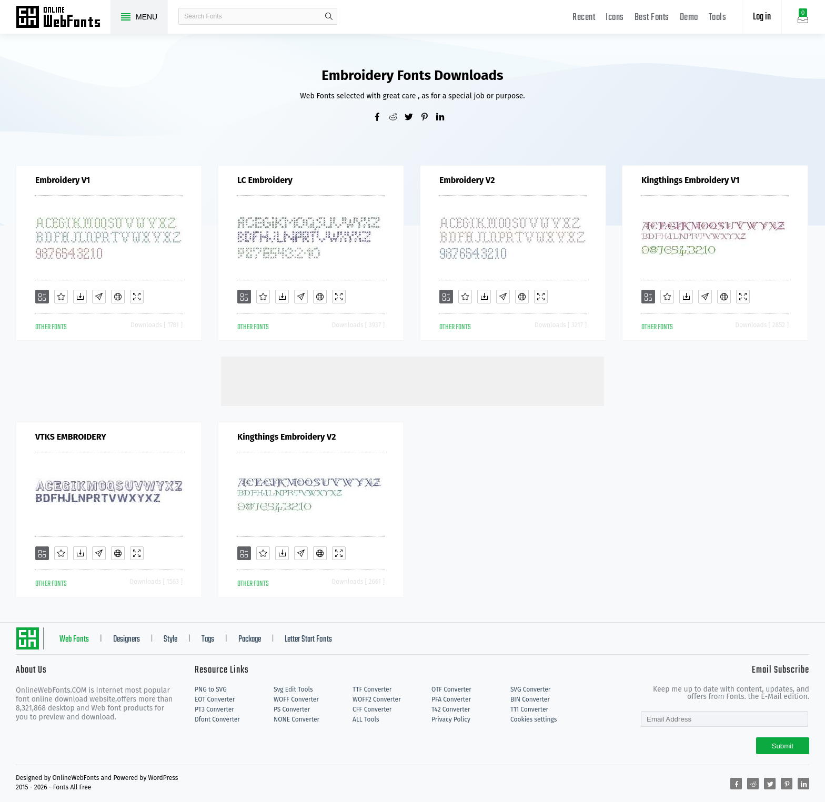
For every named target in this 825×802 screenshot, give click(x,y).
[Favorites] (61, 296)
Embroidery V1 (62, 180)
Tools (718, 17)
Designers (126, 639)
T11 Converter (529, 709)
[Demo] (137, 296)
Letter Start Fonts (308, 639)
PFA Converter (451, 699)
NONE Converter (296, 719)
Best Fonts (652, 17)
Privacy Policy (450, 719)
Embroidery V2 (467, 180)
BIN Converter (530, 699)
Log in (762, 17)
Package (249, 639)
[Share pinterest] (428, 118)
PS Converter (292, 709)
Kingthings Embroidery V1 (690, 180)
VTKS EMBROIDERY (70, 437)
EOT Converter (215, 699)
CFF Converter (372, 709)
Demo (689, 17)
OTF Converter (451, 689)
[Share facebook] (381, 118)
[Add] (42, 296)
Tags (208, 639)
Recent (583, 17)
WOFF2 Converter (377, 699)
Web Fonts (74, 639)
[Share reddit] (397, 118)
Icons (615, 17)
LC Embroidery (265, 180)
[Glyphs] (99, 296)
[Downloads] (80, 296)
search (329, 16)
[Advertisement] (412, 380)
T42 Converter (450, 709)
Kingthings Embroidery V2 (286, 437)
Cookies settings (533, 719)
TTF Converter (372, 689)
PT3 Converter (214, 709)
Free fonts (63, 18)
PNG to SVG (211, 689)
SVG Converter (530, 689)
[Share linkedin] (444, 118)
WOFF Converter (296, 699)
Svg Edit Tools (293, 689)
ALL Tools (366, 719)
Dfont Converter (217, 719)
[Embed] (118, 296)
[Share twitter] (412, 118)
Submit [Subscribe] (782, 746)
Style (170, 639)
